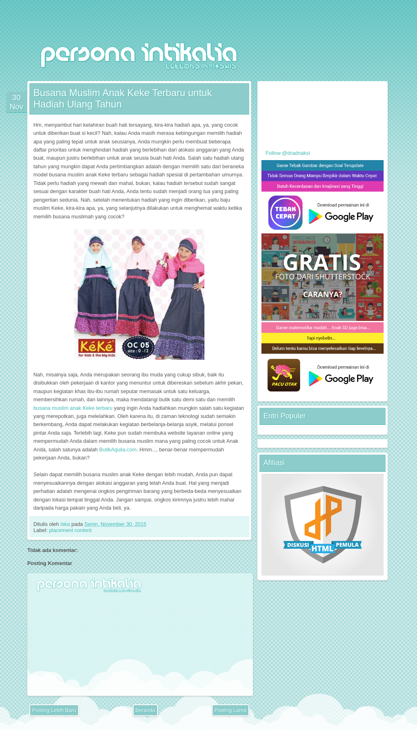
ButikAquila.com (118, 449)
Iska (65, 524)
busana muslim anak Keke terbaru (72, 408)
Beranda (145, 710)
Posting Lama (230, 710)
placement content (70, 530)
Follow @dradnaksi (288, 153)
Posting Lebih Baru (54, 710)
